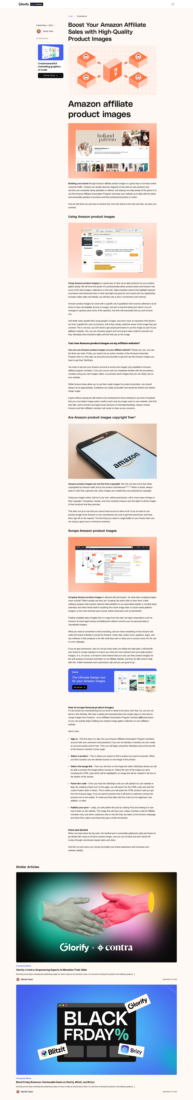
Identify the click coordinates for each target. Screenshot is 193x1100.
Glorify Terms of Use (96, 1096)
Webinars (22, 1022)
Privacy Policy (144, 1096)
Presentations (145, 1039)
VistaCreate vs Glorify (118, 1028)
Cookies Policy (163, 1096)
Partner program (55, 1039)
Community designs (147, 1044)
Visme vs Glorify (115, 1033)
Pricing (51, 1012)
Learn (70, 16)
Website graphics (146, 1033)
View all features (85, 1012)
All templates (144, 1012)
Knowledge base (25, 1017)
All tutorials (23, 1012)
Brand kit (82, 1049)
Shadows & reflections (88, 1039)
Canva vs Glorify (116, 1017)
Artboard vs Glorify (116, 1012)
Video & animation (86, 1060)
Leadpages (53, 1023)
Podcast (22, 1028)
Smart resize (84, 1055)
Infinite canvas (85, 1033)
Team (51, 1017)
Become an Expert (56, 1056)
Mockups (82, 1028)
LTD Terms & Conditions (121, 1096)
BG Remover (84, 1017)
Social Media (144, 1022)
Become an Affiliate (56, 1045)
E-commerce (144, 1017)
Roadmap (23, 1033)
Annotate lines (85, 1022)
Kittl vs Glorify (114, 1022)
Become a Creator (56, 1050)
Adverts (142, 1028)
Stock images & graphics (89, 1044)
